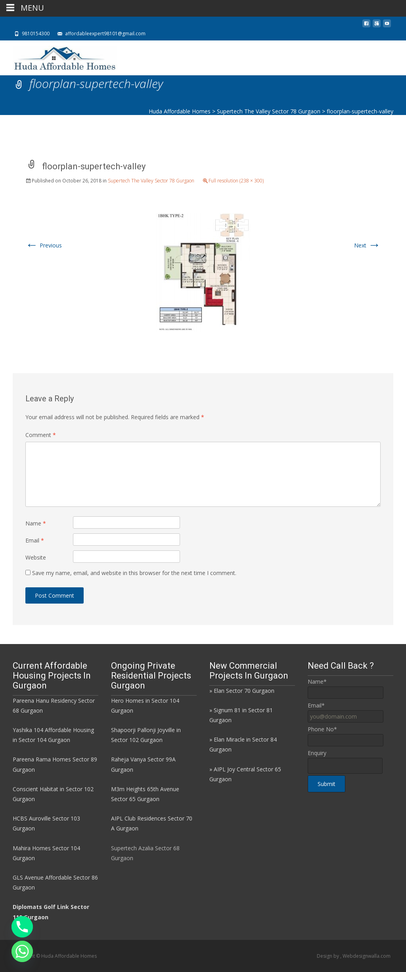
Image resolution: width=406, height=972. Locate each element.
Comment (40, 435)
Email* (316, 705)
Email (34, 540)
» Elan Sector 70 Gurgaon (241, 690)
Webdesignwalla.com (367, 956)
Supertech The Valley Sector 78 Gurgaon (151, 180)
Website (35, 557)
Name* (317, 681)
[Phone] (22, 926)
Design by (328, 956)
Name (35, 523)
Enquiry (317, 753)
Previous (43, 245)
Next (367, 245)
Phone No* (322, 729)
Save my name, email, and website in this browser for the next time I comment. (134, 573)
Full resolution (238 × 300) (236, 180)
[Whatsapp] (22, 951)
